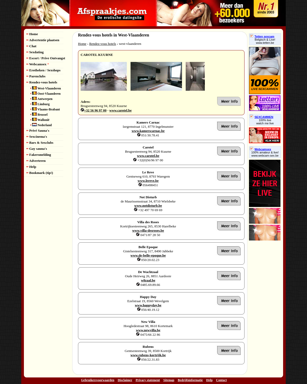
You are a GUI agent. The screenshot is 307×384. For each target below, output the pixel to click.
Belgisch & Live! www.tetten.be (265, 41)
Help (31, 167)
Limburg (40, 104)
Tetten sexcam (262, 36)
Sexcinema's (37, 136)
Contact (221, 380)
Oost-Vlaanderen (45, 93)
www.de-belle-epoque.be (148, 255)
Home (32, 34)
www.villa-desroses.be (148, 230)
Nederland (41, 125)
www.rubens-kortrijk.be (148, 355)
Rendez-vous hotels (42, 82)
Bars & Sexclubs (40, 143)
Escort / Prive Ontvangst (46, 58)
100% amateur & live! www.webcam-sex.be (265, 154)
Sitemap (168, 380)
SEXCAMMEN (261, 117)
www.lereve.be (148, 181)
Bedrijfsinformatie (190, 380)
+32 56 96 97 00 (95, 110)
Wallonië (39, 120)
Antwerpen (41, 99)
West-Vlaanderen (45, 88)
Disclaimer (125, 380)
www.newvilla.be (148, 330)
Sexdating (35, 52)
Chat (32, 46)
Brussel (39, 114)
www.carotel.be (120, 110)
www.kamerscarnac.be (148, 131)
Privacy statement (148, 380)
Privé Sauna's (38, 130)
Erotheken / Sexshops (43, 70)
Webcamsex (38, 64)
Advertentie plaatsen (43, 40)
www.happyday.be (148, 305)
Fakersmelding (39, 155)
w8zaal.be (148, 280)
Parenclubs (36, 76)
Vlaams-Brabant (45, 109)
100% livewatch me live (265, 122)
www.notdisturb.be (148, 205)
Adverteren (36, 161)
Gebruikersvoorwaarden (98, 380)
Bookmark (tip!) (40, 173)
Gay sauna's (37, 149)
